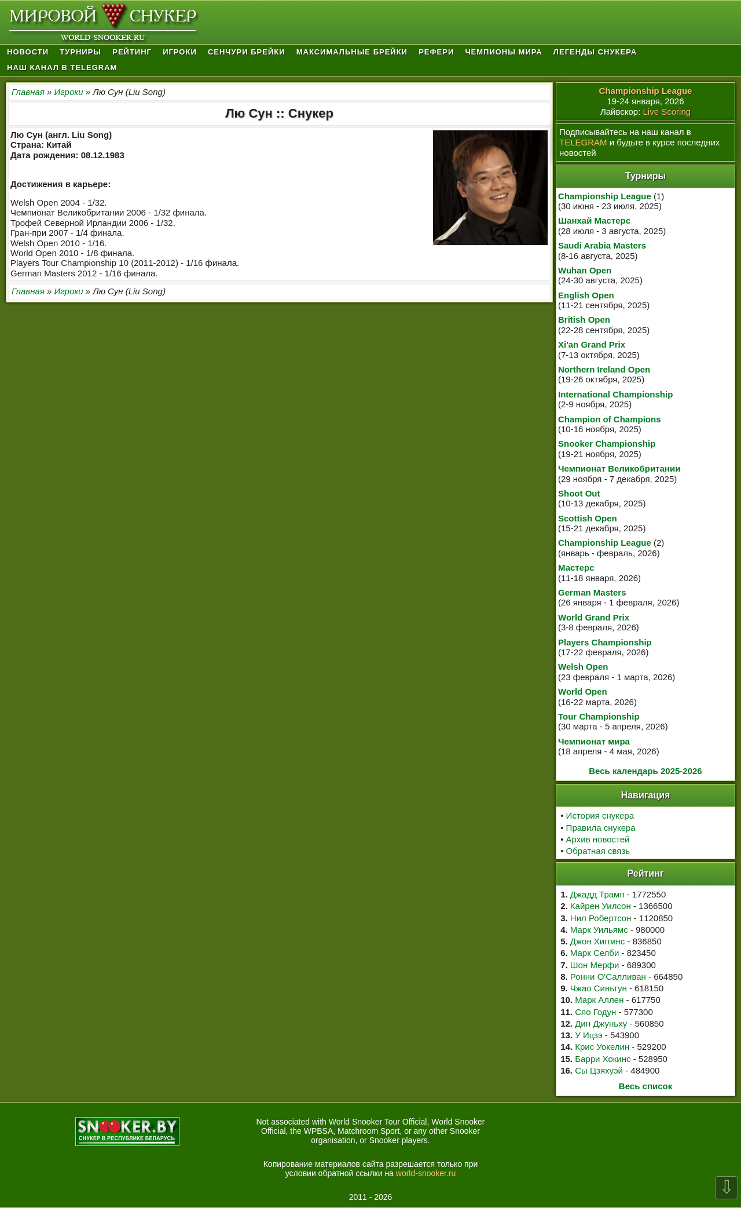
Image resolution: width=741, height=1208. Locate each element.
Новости (28, 52)
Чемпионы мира (503, 52)
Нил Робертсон (601, 918)
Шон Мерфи (594, 965)
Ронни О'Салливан (608, 976)
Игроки (180, 52)
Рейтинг (132, 52)
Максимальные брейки (352, 52)
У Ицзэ (588, 1035)
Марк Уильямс (599, 930)
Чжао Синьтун (598, 988)
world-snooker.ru (426, 1173)
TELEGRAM (583, 142)
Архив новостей (598, 839)
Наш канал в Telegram (62, 67)
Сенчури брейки (246, 52)
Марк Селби (594, 953)
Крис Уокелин (602, 1047)
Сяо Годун (595, 1012)
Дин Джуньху (601, 1023)
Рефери (436, 52)
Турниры (80, 52)
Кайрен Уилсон (600, 906)
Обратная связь (598, 851)
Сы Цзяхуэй (599, 1070)
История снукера (600, 815)
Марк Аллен (599, 1000)
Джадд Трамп (597, 894)
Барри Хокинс (602, 1059)
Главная (28, 92)
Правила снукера (601, 828)
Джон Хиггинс (597, 941)
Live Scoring (667, 111)
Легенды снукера (595, 52)
